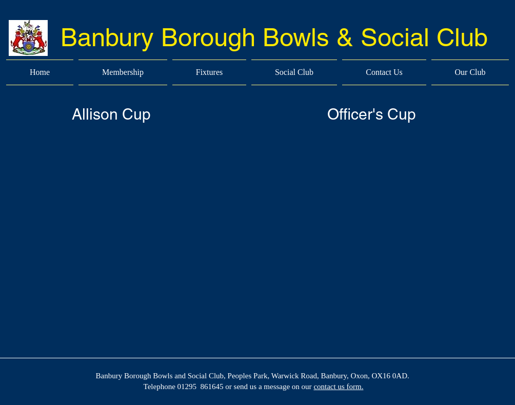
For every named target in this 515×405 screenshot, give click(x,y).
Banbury (107, 37)
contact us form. (338, 386)
